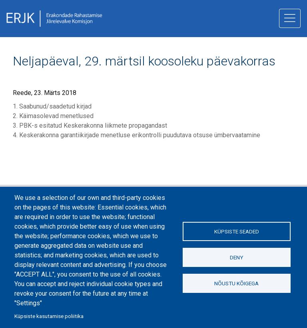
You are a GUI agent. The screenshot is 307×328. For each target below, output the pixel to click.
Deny (236, 257)
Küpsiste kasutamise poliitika (49, 316)
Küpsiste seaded (236, 231)
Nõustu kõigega (236, 283)
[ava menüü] (290, 18)
